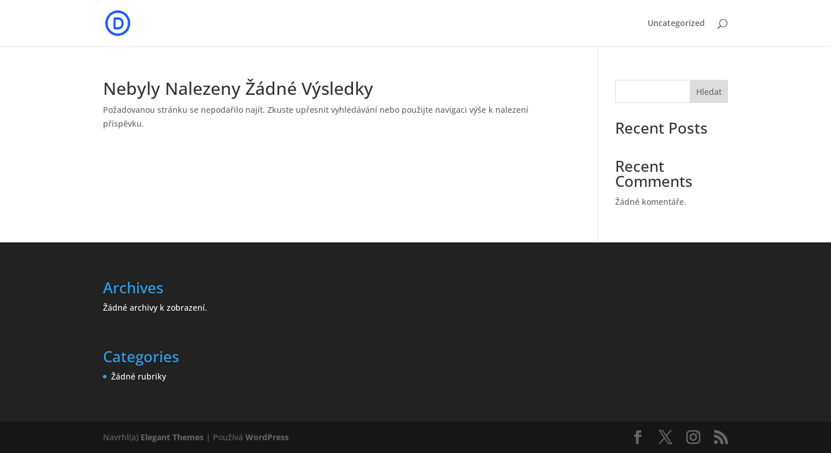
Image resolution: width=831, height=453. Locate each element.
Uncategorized (676, 23)
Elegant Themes (172, 437)
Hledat (709, 91)
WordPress (267, 437)
